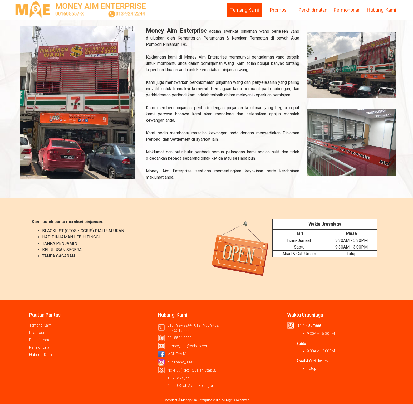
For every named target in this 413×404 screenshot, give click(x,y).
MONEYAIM (176, 354)
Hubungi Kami (381, 10)
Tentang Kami (244, 10)
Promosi (279, 10)
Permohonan (347, 10)
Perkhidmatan (312, 10)
